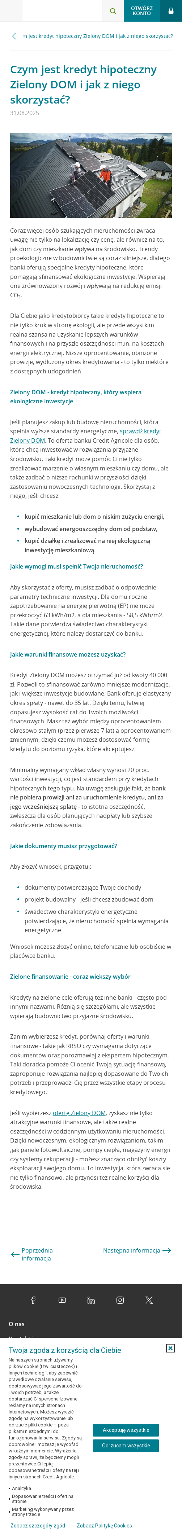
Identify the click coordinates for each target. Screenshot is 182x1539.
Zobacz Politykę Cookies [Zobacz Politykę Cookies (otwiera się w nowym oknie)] (104, 1526)
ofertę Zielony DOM (79, 1113)
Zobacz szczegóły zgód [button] (37, 1526)
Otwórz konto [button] (142, 11)
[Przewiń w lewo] (14, 36)
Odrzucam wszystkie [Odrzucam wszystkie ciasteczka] (126, 1445)
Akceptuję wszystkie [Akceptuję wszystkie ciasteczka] (126, 1430)
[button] (170, 1348)
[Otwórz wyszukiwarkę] (113, 11)
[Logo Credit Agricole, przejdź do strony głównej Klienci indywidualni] (49, 12)
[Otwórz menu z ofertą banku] (11, 11)
